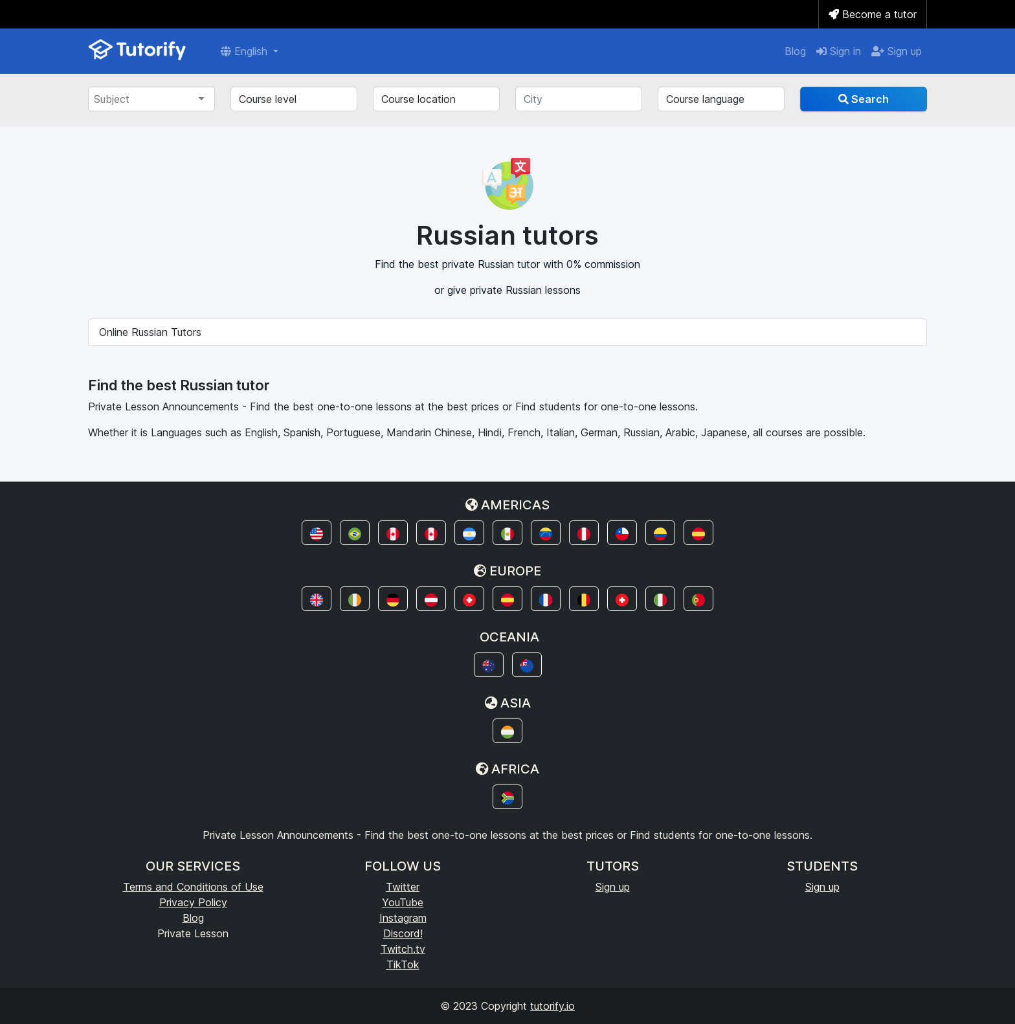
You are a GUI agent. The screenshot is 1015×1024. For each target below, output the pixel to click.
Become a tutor (873, 14)
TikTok (402, 964)
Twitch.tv (403, 948)
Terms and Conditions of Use (193, 886)
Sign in (838, 51)
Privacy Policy (193, 902)
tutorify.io (552, 1005)
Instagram (403, 917)
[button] (316, 532)
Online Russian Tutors (150, 332)
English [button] (246, 51)
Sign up (896, 51)
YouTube (402, 902)
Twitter (402, 886)
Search (863, 99)
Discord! (403, 933)
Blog (795, 51)
